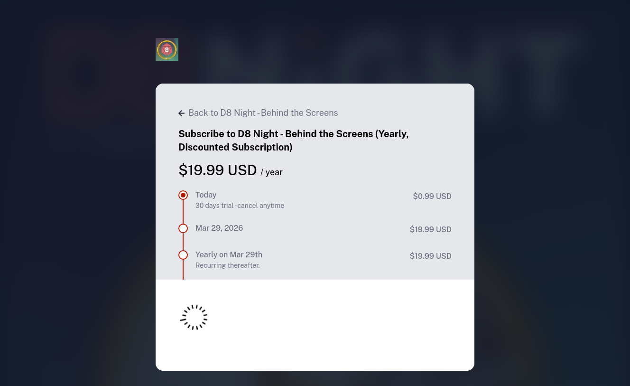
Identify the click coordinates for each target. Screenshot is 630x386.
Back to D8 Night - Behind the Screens (258, 113)
